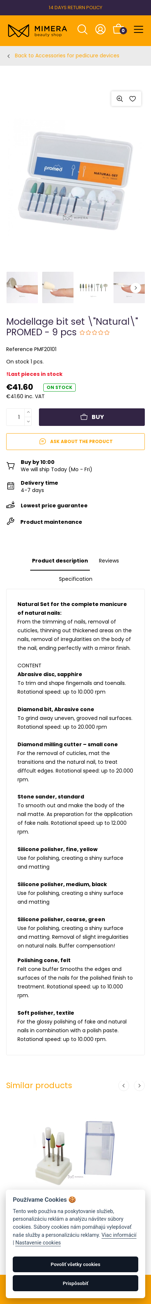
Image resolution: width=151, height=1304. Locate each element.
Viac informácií (119, 1235)
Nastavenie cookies (38, 1243)
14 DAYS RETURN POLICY (75, 7)
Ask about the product (76, 442)
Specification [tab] (75, 579)
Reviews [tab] (109, 560)
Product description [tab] (60, 560)
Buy (92, 417)
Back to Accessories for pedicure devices (67, 55)
